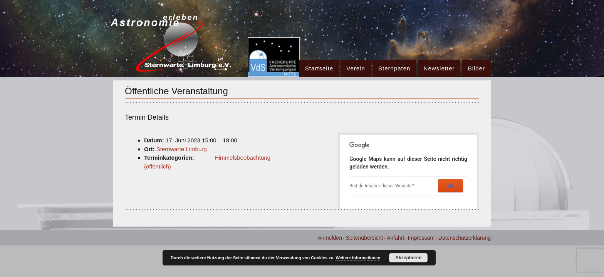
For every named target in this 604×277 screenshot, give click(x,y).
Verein (355, 68)
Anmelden (330, 238)
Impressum (421, 238)
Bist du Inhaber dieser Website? (381, 186)
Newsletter (439, 68)
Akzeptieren (408, 257)
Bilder (476, 68)
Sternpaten (394, 68)
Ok (450, 186)
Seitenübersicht (364, 238)
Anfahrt (395, 238)
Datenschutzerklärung (464, 238)
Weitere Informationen (358, 257)
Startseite (319, 68)
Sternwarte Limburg (181, 149)
